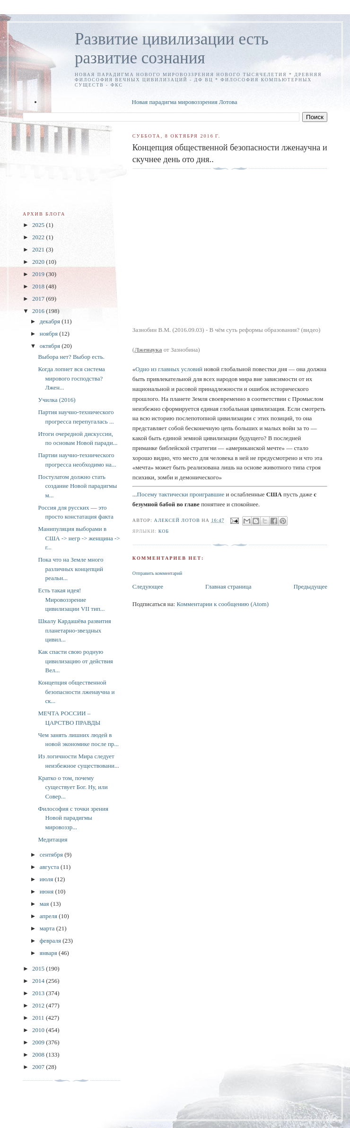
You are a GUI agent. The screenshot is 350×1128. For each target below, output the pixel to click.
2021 (39, 249)
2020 (39, 261)
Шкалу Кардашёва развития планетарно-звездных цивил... (74, 630)
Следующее (147, 586)
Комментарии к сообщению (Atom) (222, 603)
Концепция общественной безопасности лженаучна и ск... (76, 691)
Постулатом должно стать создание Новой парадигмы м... (77, 486)
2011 (39, 1017)
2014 (39, 980)
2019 (39, 274)
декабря (51, 321)
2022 (39, 237)
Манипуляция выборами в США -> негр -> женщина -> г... (79, 538)
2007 (39, 1066)
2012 (39, 1005)
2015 (39, 968)
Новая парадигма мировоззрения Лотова (184, 101)
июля (47, 879)
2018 (39, 286)
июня (47, 891)
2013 (39, 993)
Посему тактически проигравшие (181, 494)
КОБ (163, 531)
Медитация (52, 839)
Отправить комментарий (157, 573)
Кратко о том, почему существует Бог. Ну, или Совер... (72, 787)
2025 (39, 224)
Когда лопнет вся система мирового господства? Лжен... (71, 378)
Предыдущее (311, 586)
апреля (49, 916)
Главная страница (228, 586)
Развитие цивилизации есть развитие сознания (172, 48)
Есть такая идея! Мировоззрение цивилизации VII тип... (71, 599)
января (49, 952)
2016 (39, 310)
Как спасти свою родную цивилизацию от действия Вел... (75, 661)
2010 (39, 1029)
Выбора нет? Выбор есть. (71, 356)
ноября (50, 333)
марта (48, 928)
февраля (51, 940)
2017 (39, 298)
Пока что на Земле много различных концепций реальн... (70, 568)
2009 (39, 1042)
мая (45, 903)
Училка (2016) (56, 399)
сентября (52, 854)
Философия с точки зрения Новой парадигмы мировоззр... (73, 818)
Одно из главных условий (168, 369)
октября (50, 345)
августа (50, 866)
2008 (39, 1054)
